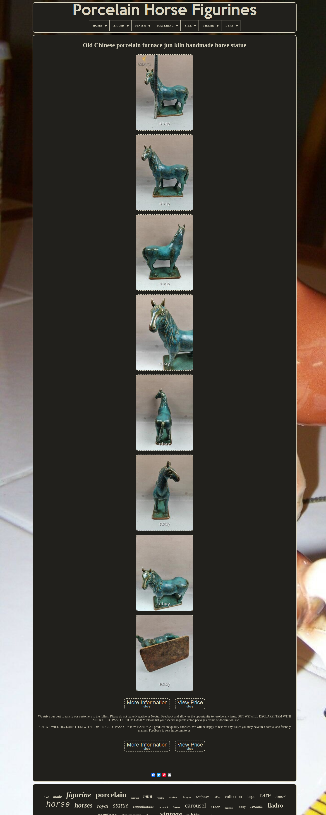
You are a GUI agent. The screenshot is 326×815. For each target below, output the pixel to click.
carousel (195, 805)
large (251, 796)
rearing (161, 797)
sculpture (202, 797)
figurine (78, 795)
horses (83, 805)
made (57, 797)
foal (46, 797)
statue (121, 805)
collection (233, 796)
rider (215, 807)
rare (265, 795)
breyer (187, 797)
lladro (275, 805)
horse (58, 804)
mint (147, 796)
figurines (229, 808)
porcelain (111, 795)
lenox (176, 807)
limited (280, 797)
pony (242, 806)
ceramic (256, 807)
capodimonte (143, 806)
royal (102, 806)
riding (217, 797)
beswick (163, 807)
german (135, 797)
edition (173, 797)
